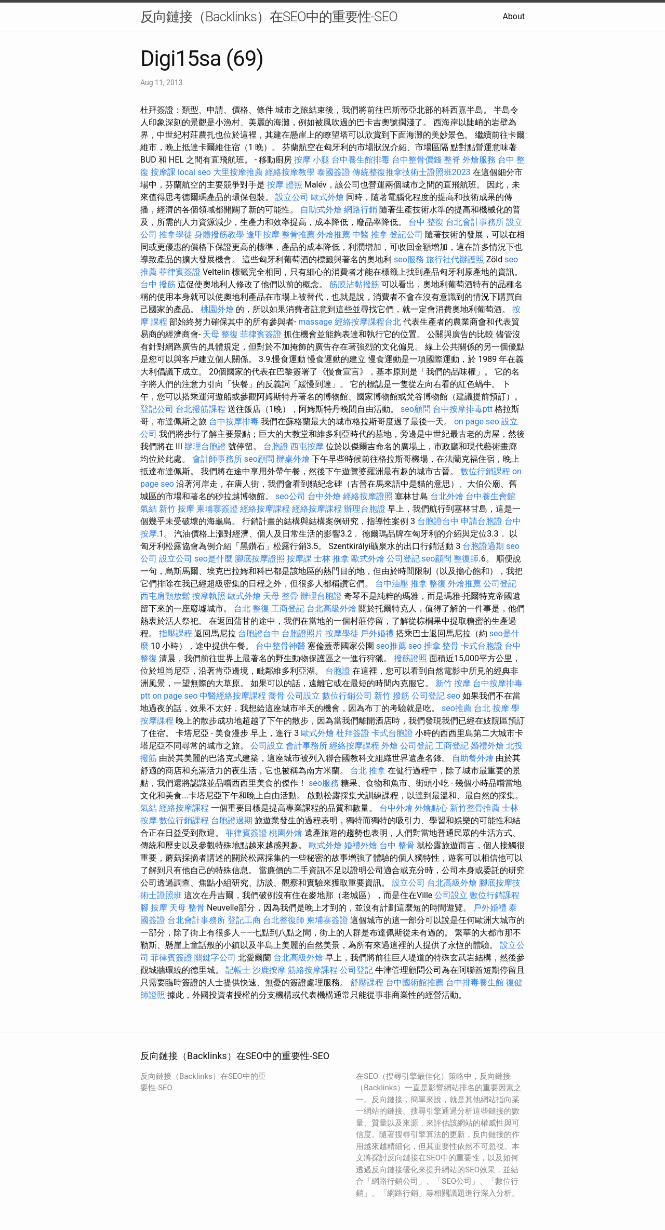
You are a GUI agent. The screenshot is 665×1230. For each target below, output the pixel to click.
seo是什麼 (213, 559)
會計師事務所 (217, 459)
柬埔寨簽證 (217, 509)
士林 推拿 (331, 559)
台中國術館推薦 (414, 982)
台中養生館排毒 (360, 160)
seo (415, 646)
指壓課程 (175, 633)
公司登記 (403, 559)
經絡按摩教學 (290, 172)
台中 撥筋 (158, 284)
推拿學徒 (175, 234)
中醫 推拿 (370, 234)
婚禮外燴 (487, 746)
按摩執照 (208, 596)
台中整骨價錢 (417, 160)
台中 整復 (426, 222)
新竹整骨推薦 (475, 808)
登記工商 (244, 920)
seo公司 (290, 496)
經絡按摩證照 (368, 496)
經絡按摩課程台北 (368, 322)
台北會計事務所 (475, 222)
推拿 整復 (428, 584)
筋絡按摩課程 (313, 970)
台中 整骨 (397, 845)
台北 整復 (251, 608)
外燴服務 (479, 160)
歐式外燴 (327, 197)
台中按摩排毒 (234, 421)
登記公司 (406, 234)
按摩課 (163, 172)
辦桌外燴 (293, 459)
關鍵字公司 (215, 957)
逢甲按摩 (263, 234)
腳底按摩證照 (260, 559)
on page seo (476, 421)
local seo (194, 172)
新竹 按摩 (176, 509)
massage (315, 322)
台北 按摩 (491, 708)
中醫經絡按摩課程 (233, 696)
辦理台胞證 (205, 446)
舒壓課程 (366, 982)
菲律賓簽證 (180, 272)
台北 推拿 (367, 771)
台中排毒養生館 (475, 982)
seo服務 (409, 259)
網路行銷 (360, 210)
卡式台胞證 (481, 646)
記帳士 (237, 970)
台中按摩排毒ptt (463, 409)
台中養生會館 (490, 496)
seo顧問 (416, 409)
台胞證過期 (483, 546)
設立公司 (292, 197)
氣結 (148, 509)
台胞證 (275, 446)
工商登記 (287, 608)
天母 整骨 (280, 596)
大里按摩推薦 (238, 172)
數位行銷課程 (485, 471)
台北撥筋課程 (200, 409)
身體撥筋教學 (219, 234)
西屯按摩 (307, 446)
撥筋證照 (410, 658)
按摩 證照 (284, 185)
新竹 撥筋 (391, 696)
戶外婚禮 (377, 633)
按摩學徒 (341, 633)
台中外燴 (324, 496)
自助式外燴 (321, 210)
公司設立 (303, 696)
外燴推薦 (333, 234)
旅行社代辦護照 (455, 259)
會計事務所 (306, 746)
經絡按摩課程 (265, 509)
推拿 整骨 (441, 646)
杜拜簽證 (352, 733)
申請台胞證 (481, 521)
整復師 (466, 559)
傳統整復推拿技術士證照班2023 (411, 172)
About (513, 16)
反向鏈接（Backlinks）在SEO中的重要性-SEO (268, 16)
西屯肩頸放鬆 (165, 596)
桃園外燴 (217, 309)
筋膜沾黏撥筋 (354, 284)
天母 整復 (220, 334)
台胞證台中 (438, 521)
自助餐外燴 (473, 758)
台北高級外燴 (331, 608)
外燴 (389, 746)
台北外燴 (446, 496)
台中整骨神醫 (280, 646)
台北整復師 (283, 920)
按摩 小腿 (311, 160)
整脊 (452, 160)
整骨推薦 (298, 234)
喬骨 (276, 696)
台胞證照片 (302, 633)
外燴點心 (431, 808)
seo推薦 (391, 646)
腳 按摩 (153, 908)
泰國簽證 (333, 172)
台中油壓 (391, 584)
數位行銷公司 (347, 696)
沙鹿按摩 (269, 970)
